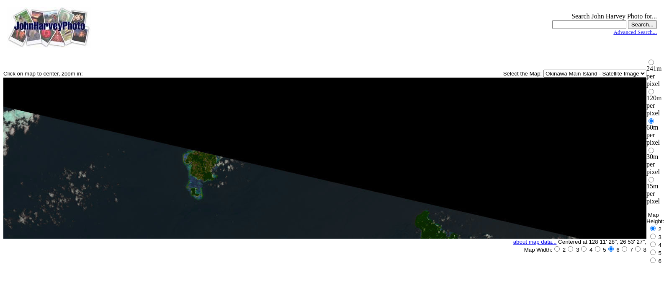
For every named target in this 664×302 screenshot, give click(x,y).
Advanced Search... (635, 32)
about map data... (535, 242)
